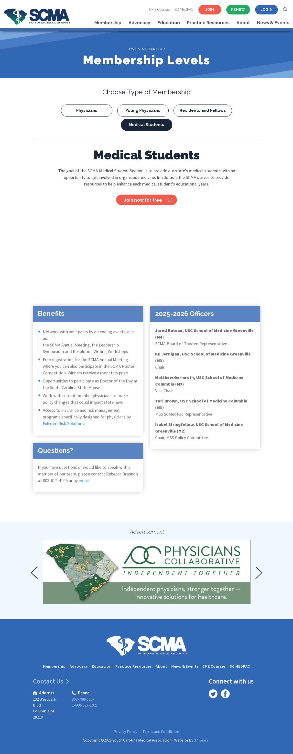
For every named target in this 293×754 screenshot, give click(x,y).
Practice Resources (208, 22)
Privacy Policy (125, 731)
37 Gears (201, 740)
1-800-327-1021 (85, 705)
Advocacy (139, 22)
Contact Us (50, 681)
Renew (238, 10)
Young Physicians (143, 110)
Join (209, 10)
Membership (107, 22)
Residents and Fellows (203, 110)
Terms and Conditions (161, 731)
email (84, 486)
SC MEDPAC (184, 10)
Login (266, 10)
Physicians (87, 110)
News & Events (273, 22)
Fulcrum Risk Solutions (63, 429)
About (243, 22)
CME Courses (159, 10)
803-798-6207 (83, 699)
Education (168, 22)
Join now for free (148, 200)
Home (132, 48)
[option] (146, 572)
